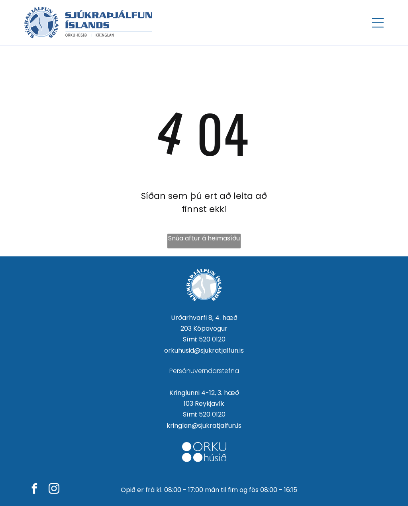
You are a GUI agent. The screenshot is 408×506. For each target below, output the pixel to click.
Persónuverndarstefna (204, 370)
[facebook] (34, 490)
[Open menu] (378, 23)
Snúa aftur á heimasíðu (204, 238)
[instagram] (54, 490)
